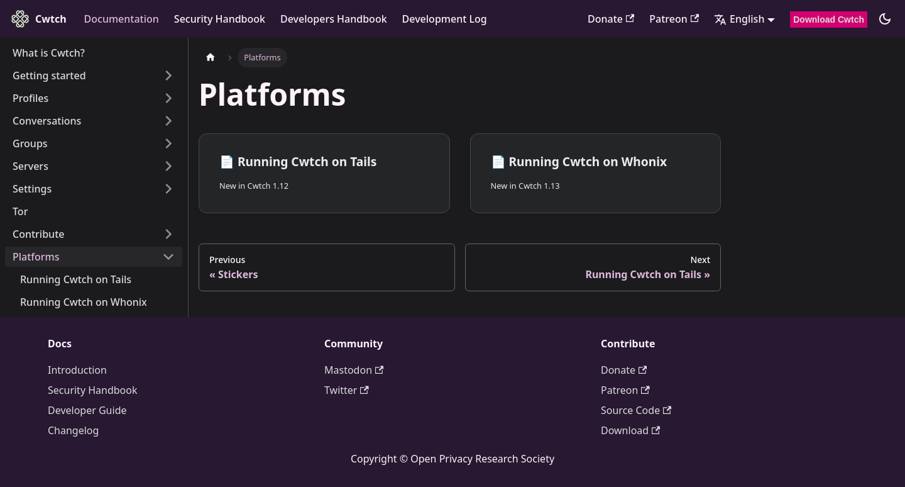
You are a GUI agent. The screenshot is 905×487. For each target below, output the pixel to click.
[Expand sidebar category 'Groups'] (168, 143)
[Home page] (210, 57)
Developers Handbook (333, 19)
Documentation (121, 19)
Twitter (346, 390)
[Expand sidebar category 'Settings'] (168, 189)
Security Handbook (219, 19)
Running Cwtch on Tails (75, 279)
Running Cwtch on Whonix (83, 302)
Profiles (30, 98)
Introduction (77, 370)
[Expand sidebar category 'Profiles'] (168, 98)
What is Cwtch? (49, 53)
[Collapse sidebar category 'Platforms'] (168, 257)
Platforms (36, 257)
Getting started (49, 75)
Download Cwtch (828, 19)
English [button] (739, 19)
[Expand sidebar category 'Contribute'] (168, 234)
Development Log (444, 19)
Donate (611, 19)
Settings (32, 189)
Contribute (38, 234)
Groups (30, 143)
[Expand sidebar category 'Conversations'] (168, 121)
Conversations (47, 121)
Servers (30, 166)
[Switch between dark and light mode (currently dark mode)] (885, 19)
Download (630, 430)
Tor (20, 211)
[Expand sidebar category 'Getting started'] (168, 75)
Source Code (636, 410)
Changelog (73, 430)
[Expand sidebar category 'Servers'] (168, 166)
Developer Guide (87, 410)
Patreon (674, 19)
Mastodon (353, 370)
